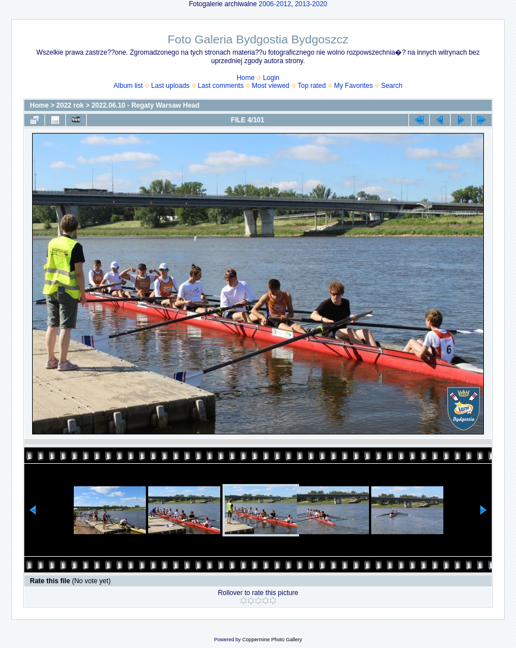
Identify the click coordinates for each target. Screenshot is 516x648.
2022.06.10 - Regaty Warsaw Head (145, 105)
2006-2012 (275, 4)
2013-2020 (311, 4)
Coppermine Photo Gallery (272, 639)
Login (271, 78)
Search (391, 86)
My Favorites (353, 86)
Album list (128, 86)
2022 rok (70, 105)
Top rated (311, 86)
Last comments (220, 86)
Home (246, 78)
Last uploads (170, 86)
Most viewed (271, 86)
